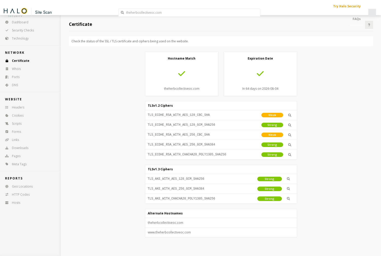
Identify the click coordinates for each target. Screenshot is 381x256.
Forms (11, 132)
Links (10, 140)
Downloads (15, 148)
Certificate (15, 61)
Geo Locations (17, 186)
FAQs (357, 19)
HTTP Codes (16, 194)
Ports (11, 77)
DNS (10, 85)
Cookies (13, 115)
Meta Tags (14, 164)
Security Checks (18, 30)
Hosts (11, 202)
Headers (13, 107)
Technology (15, 38)
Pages (11, 156)
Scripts (12, 123)
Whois (11, 69)
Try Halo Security (347, 6)
